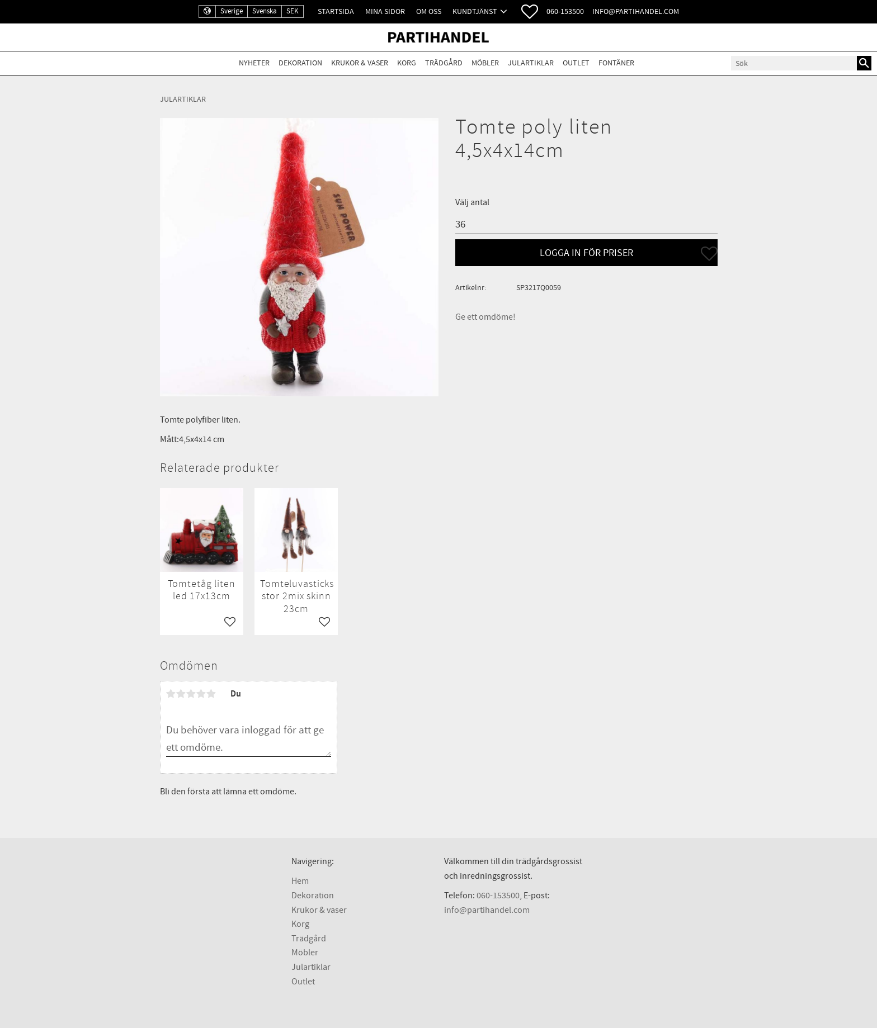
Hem (300, 881)
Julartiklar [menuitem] (531, 63)
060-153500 (565, 11)
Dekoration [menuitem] (300, 63)
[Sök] (864, 63)
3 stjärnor (191, 694)
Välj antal (472, 202)
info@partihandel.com (635, 11)
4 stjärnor (201, 694)
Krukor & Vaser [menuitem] (359, 63)
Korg (300, 924)
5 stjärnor (211, 694)
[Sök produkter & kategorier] (794, 63)
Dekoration (312, 895)
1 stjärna (171, 694)
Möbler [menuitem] (485, 63)
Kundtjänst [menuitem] (474, 11)
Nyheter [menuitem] (254, 63)
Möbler (304, 952)
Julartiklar (311, 967)
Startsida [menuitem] (336, 11)
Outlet (303, 981)
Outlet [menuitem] (576, 63)
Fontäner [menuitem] (616, 63)
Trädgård (308, 938)
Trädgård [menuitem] (444, 63)
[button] (529, 11)
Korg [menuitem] (406, 63)
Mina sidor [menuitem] (385, 11)
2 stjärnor (181, 694)
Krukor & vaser (319, 910)
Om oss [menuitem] (428, 11)
